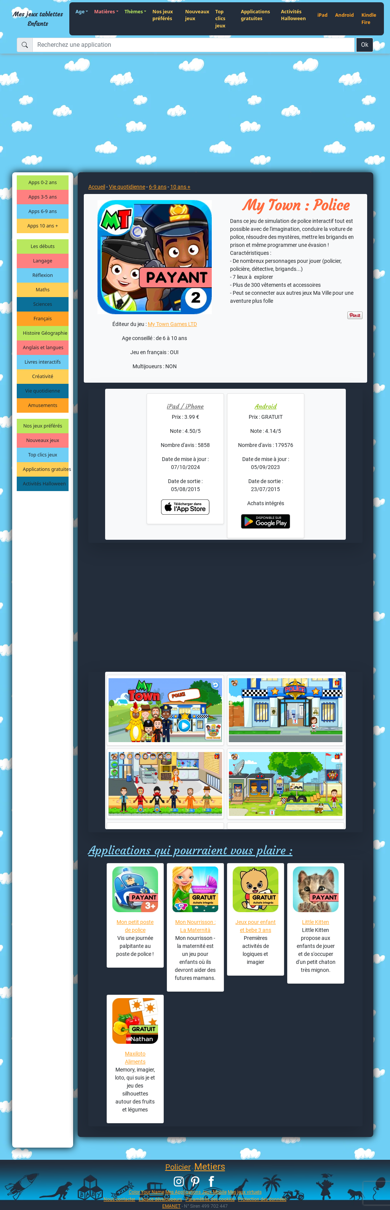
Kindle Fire (368, 18)
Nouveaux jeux (197, 15)
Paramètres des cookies (210, 1199)
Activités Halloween (293, 15)
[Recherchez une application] (193, 45)
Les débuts (43, 246)
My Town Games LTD (172, 324)
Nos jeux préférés (162, 15)
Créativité (42, 376)
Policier (178, 1167)
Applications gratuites (255, 15)
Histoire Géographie (45, 333)
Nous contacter (119, 1199)
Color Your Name (146, 1192)
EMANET (171, 1206)
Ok (364, 44)
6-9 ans (157, 187)
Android (344, 15)
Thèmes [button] (134, 11)
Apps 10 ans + (42, 226)
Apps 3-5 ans (43, 197)
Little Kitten (315, 922)
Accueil (96, 187)
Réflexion (42, 275)
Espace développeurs (160, 1199)
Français (43, 318)
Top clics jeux (220, 18)
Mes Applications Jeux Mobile (196, 1192)
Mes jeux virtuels (245, 1192)
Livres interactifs (43, 362)
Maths (43, 289)
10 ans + (180, 187)
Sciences (42, 304)
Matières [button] (104, 11)
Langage (42, 261)
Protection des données (262, 1199)
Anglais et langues (43, 347)
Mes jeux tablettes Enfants (38, 18)
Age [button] (80, 11)
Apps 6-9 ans (43, 211)
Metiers (209, 1166)
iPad (322, 15)
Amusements (43, 405)
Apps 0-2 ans (43, 182)
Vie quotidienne (42, 391)
